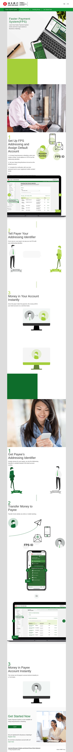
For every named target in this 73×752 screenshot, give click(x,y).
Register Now (12, 736)
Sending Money (36, 9)
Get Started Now (47, 9)
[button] (15, 195)
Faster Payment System (11, 9)
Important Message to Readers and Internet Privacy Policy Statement (24, 748)
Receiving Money (25, 9)
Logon (15, 726)
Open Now (11, 741)
